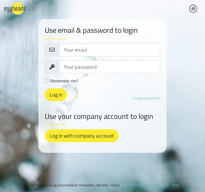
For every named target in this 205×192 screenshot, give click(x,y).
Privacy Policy (159, 185)
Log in (55, 94)
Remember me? (64, 81)
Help (175, 185)
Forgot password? (146, 98)
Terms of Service (132, 185)
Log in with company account (81, 135)
